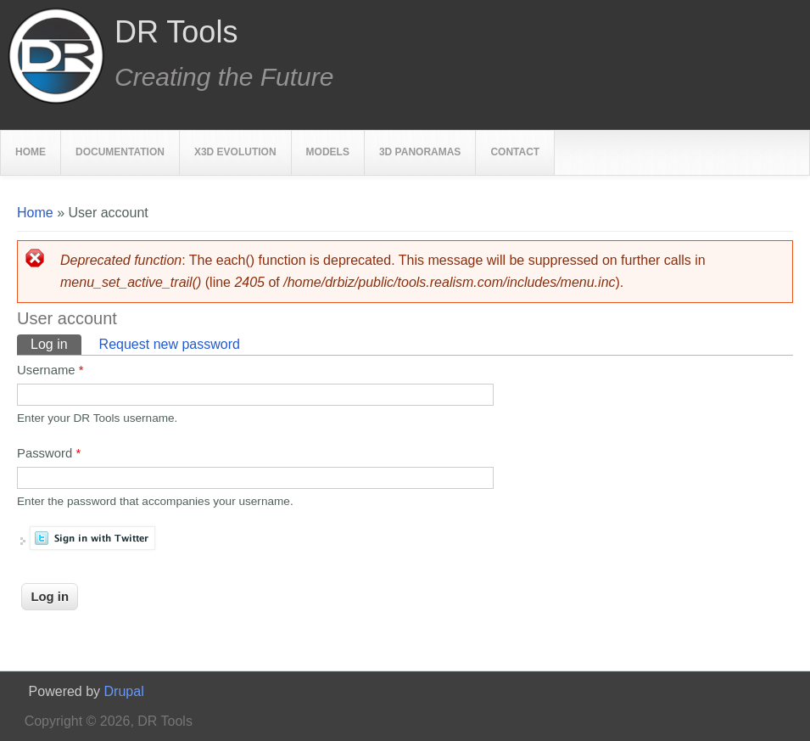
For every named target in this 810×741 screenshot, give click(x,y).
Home (30, 152)
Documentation (120, 152)
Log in (56, 342)
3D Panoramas (420, 152)
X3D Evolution (235, 152)
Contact (514, 152)
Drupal (124, 691)
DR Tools (176, 32)
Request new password (169, 344)
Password (49, 453)
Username (50, 370)
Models (327, 152)
